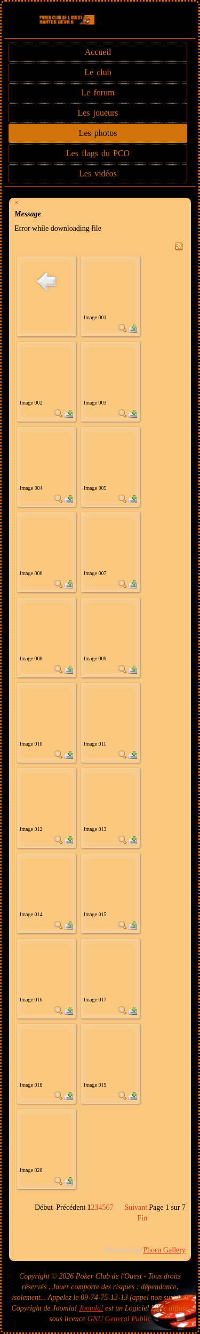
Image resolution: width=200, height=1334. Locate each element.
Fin (142, 1218)
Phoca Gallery (164, 1250)
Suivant (135, 1207)
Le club (97, 72)
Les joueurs (97, 112)
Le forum (98, 92)
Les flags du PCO (98, 153)
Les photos (98, 133)
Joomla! (91, 1308)
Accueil (98, 51)
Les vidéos (98, 173)
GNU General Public (119, 1319)
